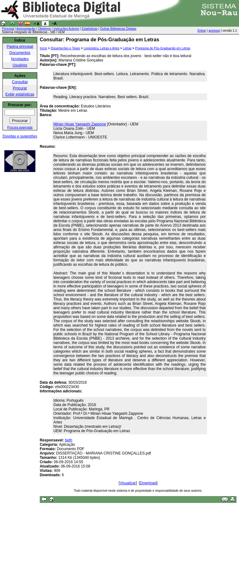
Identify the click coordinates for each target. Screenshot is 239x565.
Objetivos (44, 28)
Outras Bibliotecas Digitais (118, 28)
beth (68, 440)
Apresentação (26, 28)
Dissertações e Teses (65, 48)
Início (43, 48)
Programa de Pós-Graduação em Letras (162, 48)
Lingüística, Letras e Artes (101, 48)
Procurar (20, 88)
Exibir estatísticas (19, 94)
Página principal (20, 46)
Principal (8, 28)
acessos (214, 30)
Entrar (202, 30)
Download (148, 483)
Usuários (19, 65)
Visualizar (128, 483)
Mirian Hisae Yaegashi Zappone (79, 124)
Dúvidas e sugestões (19, 136)
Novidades (20, 59)
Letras (127, 48)
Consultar (20, 82)
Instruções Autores (66, 28)
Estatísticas (89, 28)
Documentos (19, 53)
